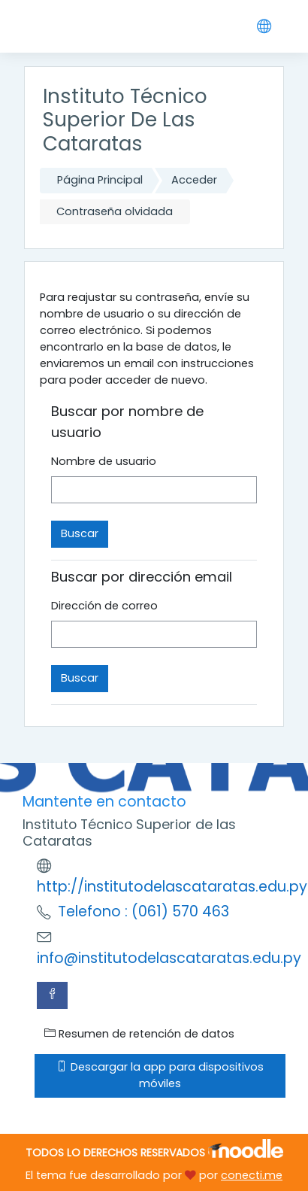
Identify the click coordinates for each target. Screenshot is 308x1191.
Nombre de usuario (103, 461)
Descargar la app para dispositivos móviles (160, 1075)
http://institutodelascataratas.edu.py (172, 887)
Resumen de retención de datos (139, 1033)
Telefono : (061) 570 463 (143, 911)
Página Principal (100, 179)
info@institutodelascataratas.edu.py (169, 958)
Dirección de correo (104, 605)
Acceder (194, 179)
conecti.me (251, 1175)
